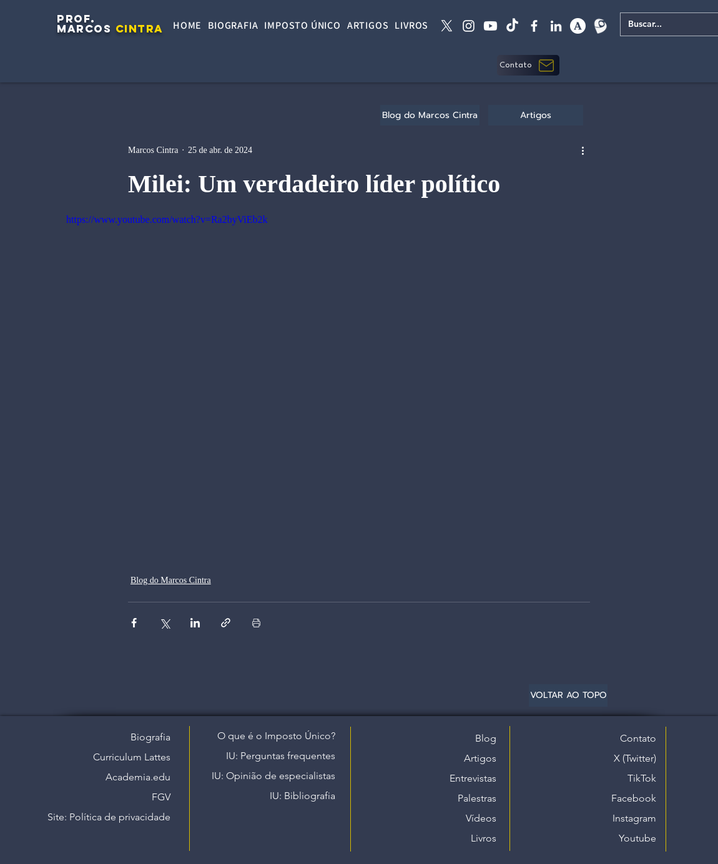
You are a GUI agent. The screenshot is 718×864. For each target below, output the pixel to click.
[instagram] (468, 26)
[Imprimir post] (256, 623)
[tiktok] (512, 26)
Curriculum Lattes (131, 757)
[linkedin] (556, 26)
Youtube (637, 838)
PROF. (76, 19)
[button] (528, 65)
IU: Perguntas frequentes (280, 756)
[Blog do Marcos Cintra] (429, 115)
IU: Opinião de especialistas (273, 776)
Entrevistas (473, 778)
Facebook (633, 798)
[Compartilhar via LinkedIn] (195, 623)
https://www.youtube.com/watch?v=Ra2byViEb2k (167, 219)
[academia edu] (578, 26)
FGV (161, 797)
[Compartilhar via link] (226, 623)
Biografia (150, 737)
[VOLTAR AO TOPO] (568, 695)
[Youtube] (490, 26)
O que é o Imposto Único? (276, 736)
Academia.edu (138, 777)
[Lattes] (599, 26)
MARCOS (84, 29)
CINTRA (140, 29)
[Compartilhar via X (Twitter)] (164, 623)
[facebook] (534, 26)
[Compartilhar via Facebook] (134, 623)
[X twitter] (447, 26)
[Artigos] (535, 115)
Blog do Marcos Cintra (170, 580)
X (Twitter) (635, 758)
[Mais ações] (582, 149)
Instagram (634, 818)
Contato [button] (638, 738)
